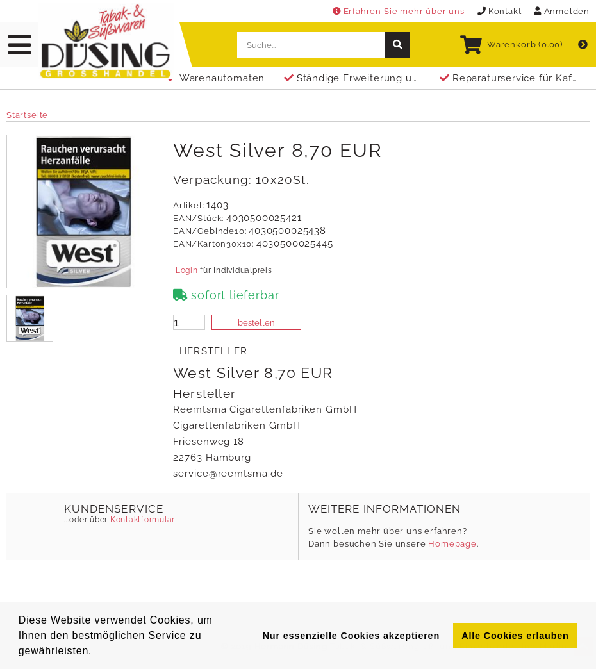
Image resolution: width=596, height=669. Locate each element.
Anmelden (562, 11)
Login (186, 270)
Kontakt (499, 11)
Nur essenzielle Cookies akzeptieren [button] (351, 636)
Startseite (27, 115)
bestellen (256, 322)
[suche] (397, 45)
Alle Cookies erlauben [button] (514, 636)
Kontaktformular (141, 519)
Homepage (452, 544)
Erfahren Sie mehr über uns (399, 11)
